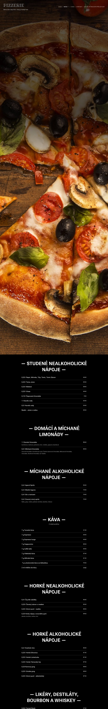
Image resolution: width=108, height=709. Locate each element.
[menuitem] (60, 7)
